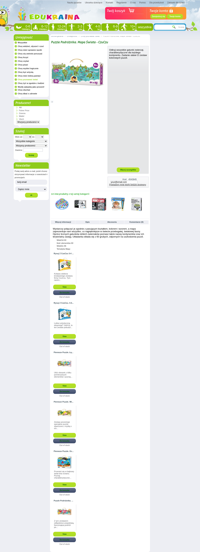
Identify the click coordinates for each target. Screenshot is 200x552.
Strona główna (57, 36)
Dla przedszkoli (156, 2)
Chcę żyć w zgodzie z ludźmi (31, 83)
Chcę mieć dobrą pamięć (29, 76)
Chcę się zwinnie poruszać (30, 54)
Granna (22, 113)
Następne (147, 204)
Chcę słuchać (24, 90)
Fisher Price (24, 110)
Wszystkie (22, 43)
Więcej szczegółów (128, 170)
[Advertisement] (128, 113)
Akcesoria (112, 222)
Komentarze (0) (136, 222)
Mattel (21, 116)
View (64, 287)
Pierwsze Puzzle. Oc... (64, 451)
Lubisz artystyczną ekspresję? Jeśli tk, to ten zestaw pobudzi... (63, 325)
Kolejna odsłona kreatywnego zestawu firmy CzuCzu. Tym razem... (63, 277)
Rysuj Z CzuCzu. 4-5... (64, 303)
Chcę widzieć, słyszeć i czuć (31, 46)
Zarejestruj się (158, 16)
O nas (133, 2)
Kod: (125, 179)
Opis (87, 222)
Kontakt (109, 2)
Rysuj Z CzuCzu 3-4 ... (64, 253)
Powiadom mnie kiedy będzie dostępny (127, 184)
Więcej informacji (63, 222)
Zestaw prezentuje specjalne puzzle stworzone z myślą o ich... (63, 425)
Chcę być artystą (25, 72)
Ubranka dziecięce (93, 2)
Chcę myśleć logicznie (28, 68)
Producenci (23, 103)
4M (20, 107)
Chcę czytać (23, 61)
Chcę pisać (23, 65)
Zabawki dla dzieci (176, 2)
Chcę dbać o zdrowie (27, 94)
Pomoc (142, 2)
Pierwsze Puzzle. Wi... (63, 402)
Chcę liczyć (23, 57)
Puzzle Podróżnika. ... (63, 501)
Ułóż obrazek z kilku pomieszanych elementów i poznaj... (63, 375)
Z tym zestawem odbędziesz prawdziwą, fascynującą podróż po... (64, 524)
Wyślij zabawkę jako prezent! (31, 87)
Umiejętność (23, 37)
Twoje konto (174, 16)
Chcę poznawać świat (28, 79)
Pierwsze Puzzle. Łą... (63, 352)
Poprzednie (51, 204)
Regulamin (122, 2)
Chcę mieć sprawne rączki (30, 50)
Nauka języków (74, 2)
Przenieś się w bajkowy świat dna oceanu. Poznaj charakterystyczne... (64, 474)
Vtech (21, 119)
